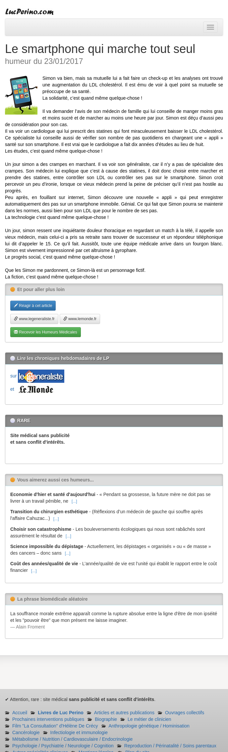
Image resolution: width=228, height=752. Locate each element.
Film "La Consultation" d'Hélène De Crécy (55, 725)
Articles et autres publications (124, 712)
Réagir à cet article (33, 305)
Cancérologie (26, 732)
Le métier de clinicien (149, 719)
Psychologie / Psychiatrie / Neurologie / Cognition (63, 745)
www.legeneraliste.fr (34, 319)
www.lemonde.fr (80, 319)
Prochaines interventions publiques (48, 719)
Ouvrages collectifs (184, 712)
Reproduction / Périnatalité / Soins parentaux (170, 745)
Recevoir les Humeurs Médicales (45, 332)
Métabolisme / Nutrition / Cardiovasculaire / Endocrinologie (72, 739)
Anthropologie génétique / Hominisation (149, 725)
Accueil (19, 712)
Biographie (106, 719)
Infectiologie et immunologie (79, 732)
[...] (74, 501)
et (33, 389)
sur (37, 375)
